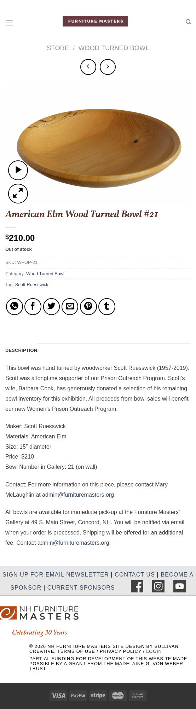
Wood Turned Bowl (114, 48)
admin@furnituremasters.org (78, 495)
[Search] (188, 21)
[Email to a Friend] (70, 306)
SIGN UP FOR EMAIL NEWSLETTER (55, 575)
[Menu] (9, 22)
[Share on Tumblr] (106, 306)
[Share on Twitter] (51, 306)
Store (58, 48)
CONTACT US (135, 575)
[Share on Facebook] (32, 306)
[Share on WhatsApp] (14, 306)
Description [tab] (21, 350)
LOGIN (154, 651)
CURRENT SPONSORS (81, 588)
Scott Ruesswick (31, 284)
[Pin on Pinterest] (88, 306)
